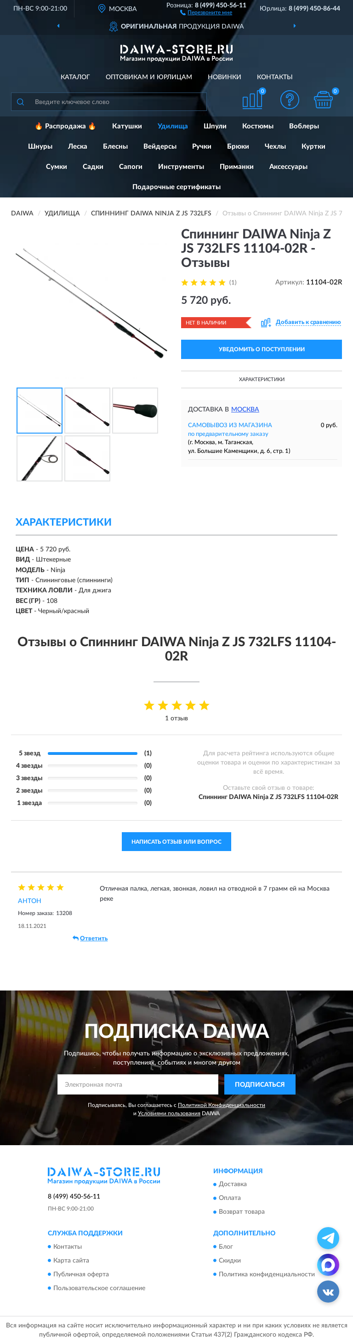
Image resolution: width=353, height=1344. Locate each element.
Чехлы (275, 146)
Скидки (230, 1260)
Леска (77, 146)
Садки (93, 166)
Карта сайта (71, 1260)
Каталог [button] (75, 77)
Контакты (275, 77)
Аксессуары (288, 166)
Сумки (56, 166)
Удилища (173, 126)
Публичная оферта (81, 1274)
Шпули (215, 126)
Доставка (233, 1185)
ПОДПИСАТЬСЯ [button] (260, 1085)
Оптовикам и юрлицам (149, 77)
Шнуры (40, 146)
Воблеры (304, 126)
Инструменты (181, 166)
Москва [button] (245, 409)
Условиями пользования (169, 1113)
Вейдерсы (159, 146)
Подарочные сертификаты (176, 187)
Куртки (313, 146)
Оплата (230, 1198)
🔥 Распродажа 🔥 (65, 126)
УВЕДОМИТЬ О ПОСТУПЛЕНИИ (262, 349)
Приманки (237, 166)
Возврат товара (242, 1212)
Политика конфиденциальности (267, 1274)
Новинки (224, 77)
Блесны (115, 146)
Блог (226, 1247)
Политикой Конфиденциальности (221, 1105)
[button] (206, 12)
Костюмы (257, 126)
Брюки (238, 146)
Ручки (201, 146)
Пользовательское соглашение (99, 1288)
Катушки (127, 126)
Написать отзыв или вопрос (176, 842)
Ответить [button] (90, 938)
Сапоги (130, 166)
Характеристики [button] (262, 379)
